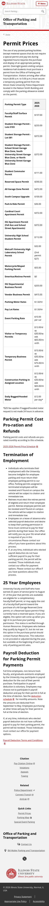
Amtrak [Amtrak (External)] (23, 799)
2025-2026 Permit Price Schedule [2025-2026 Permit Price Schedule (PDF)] (19, 446)
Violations (24, 767)
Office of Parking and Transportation (19, 21)
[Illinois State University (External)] (13, 3)
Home (8, 34)
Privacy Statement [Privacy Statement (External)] (23, 896)
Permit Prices (24, 813)
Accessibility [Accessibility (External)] (39, 901)
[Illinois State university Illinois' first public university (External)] (24, 873)
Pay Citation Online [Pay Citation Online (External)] (23, 763)
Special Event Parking (24, 821)
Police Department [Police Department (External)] (23, 790)
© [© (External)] (4, 887)
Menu (43, 3)
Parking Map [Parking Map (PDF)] (23, 817)
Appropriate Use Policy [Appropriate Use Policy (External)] (15, 901)
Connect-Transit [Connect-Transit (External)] (23, 794)
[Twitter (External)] (24, 858)
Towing (24, 776)
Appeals (24, 771)
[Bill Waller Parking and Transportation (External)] (24, 850)
